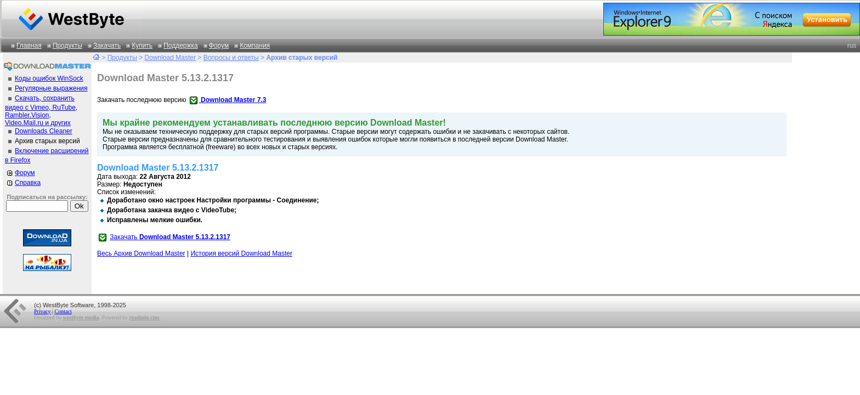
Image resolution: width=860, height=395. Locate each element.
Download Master (170, 57)
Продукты (67, 45)
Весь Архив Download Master (141, 253)
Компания (255, 45)
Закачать (107, 45)
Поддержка (180, 45)
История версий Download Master (241, 253)
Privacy (42, 311)
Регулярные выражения (51, 88)
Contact (63, 311)
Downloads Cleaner (43, 131)
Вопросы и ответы (231, 57)
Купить (142, 45)
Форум (219, 45)
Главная (29, 45)
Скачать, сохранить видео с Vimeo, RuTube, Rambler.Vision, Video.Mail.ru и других (41, 110)
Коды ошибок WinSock (49, 78)
